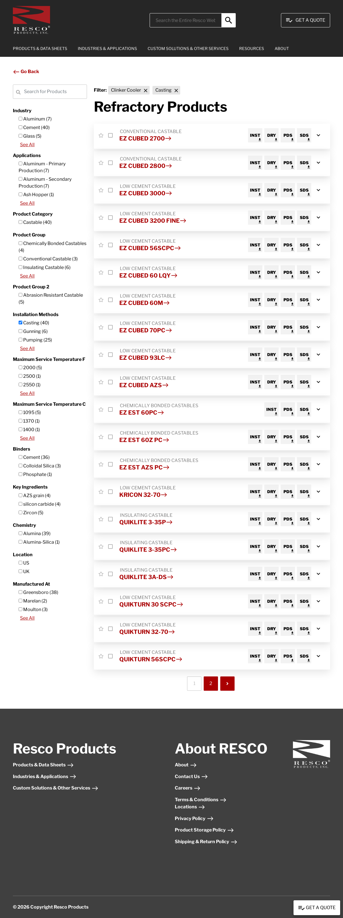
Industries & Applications (44, 776)
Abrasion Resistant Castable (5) (51, 298)
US (24, 563)
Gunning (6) (33, 331)
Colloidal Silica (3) (40, 466)
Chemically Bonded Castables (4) (52, 247)
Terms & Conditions (201, 799)
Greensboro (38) (38, 592)
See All (27, 144)
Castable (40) (35, 222)
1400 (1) (29, 429)
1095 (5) (30, 412)
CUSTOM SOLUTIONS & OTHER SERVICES (188, 48)
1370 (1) (29, 421)
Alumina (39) (35, 533)
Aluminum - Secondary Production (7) (45, 182)
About (186, 765)
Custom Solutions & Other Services (55, 788)
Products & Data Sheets (43, 765)
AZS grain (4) (35, 495)
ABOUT (282, 48)
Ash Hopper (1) (36, 194)
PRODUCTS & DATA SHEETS (40, 48)
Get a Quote (317, 908)
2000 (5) (30, 367)
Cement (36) (34, 457)
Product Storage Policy (204, 830)
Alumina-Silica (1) (39, 542)
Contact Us (191, 776)
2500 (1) (30, 376)
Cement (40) (34, 127)
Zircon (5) (31, 512)
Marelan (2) (33, 601)
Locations (190, 806)
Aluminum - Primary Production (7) (42, 167)
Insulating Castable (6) (45, 267)
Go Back (26, 71)
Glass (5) (30, 136)
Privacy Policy (194, 818)
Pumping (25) (35, 340)
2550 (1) (30, 384)
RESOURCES (251, 48)
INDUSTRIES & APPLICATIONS (107, 48)
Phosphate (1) (35, 474)
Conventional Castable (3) (48, 259)
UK (24, 571)
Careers (188, 788)
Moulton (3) (33, 609)
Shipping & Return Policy (206, 841)
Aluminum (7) (35, 119)
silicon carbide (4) (40, 504)
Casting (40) (34, 323)
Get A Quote (305, 20)
